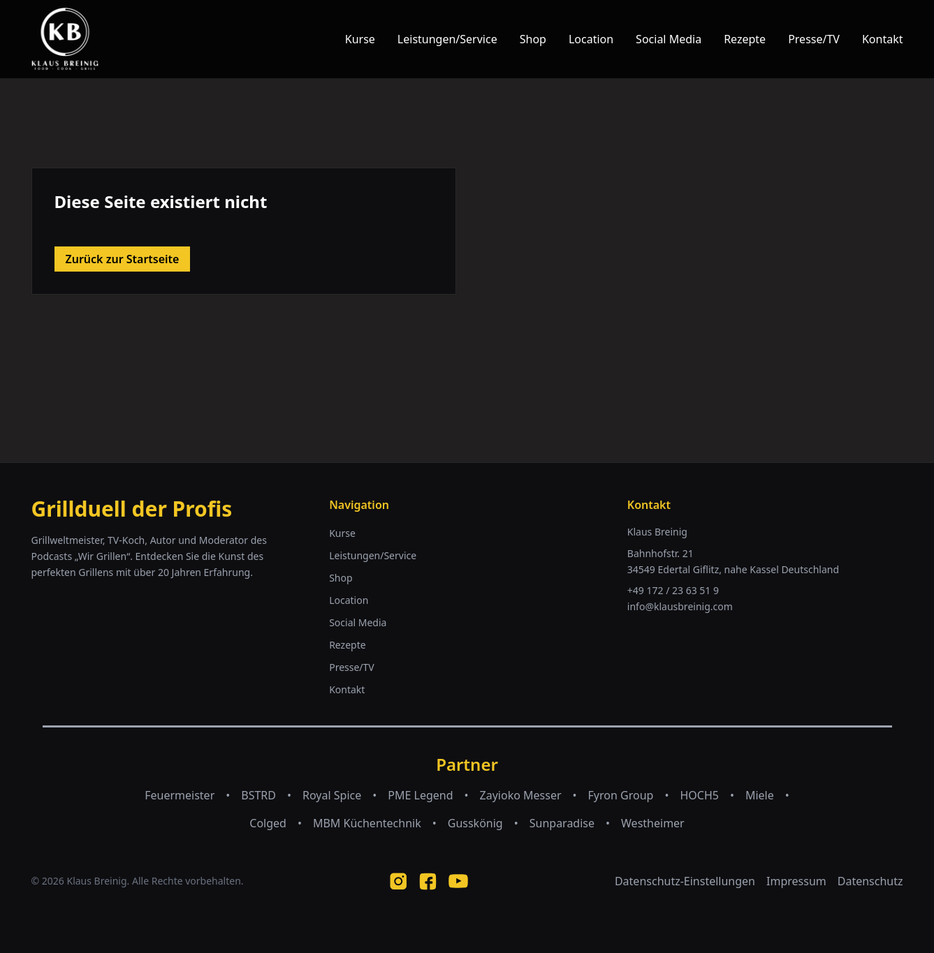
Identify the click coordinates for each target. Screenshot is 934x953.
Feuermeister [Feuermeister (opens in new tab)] (179, 795)
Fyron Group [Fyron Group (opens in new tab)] (621, 795)
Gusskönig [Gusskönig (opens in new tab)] (475, 823)
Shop (533, 39)
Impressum (796, 881)
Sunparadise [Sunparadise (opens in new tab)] (562, 823)
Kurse (360, 39)
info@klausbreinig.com (680, 606)
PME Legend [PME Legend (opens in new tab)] (420, 795)
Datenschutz (870, 881)
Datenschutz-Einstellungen (685, 881)
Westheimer (653, 823)
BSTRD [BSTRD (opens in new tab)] (258, 795)
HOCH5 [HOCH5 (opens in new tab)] (699, 795)
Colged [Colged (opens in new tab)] (267, 823)
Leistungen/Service (447, 39)
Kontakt (882, 39)
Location (591, 39)
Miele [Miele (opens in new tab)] (759, 795)
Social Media (668, 39)
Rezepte (745, 39)
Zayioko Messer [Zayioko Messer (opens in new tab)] (521, 795)
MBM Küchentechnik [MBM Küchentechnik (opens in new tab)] (367, 823)
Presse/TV (814, 39)
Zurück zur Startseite (123, 259)
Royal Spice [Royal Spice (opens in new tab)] (331, 795)
